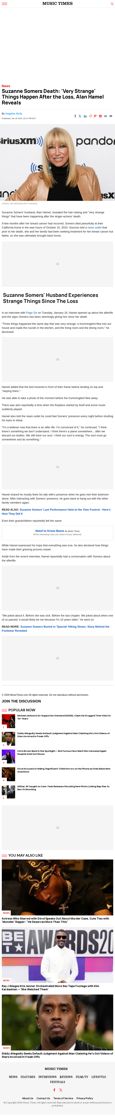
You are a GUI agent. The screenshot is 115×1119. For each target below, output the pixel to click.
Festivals (57, 1082)
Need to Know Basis (49, 530)
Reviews (66, 1077)
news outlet (95, 227)
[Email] (105, 116)
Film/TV (82, 1077)
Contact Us (43, 1098)
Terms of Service (63, 1098)
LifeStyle (98, 1077)
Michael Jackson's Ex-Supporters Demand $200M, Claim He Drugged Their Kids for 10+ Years (64, 717)
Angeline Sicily (13, 113)
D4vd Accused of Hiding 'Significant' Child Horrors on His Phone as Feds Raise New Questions (63, 770)
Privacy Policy (85, 1098)
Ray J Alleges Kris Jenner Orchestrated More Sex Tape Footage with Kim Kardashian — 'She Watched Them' (50, 987)
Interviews (47, 1077)
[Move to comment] (110, 116)
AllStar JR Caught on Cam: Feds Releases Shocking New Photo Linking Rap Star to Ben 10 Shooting (63, 788)
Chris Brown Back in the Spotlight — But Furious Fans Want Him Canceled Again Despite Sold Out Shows (61, 752)
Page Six (31, 312)
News (6, 86)
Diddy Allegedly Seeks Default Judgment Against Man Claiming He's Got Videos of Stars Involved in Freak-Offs (63, 735)
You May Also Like (25, 855)
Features (28, 1077)
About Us (27, 1098)
